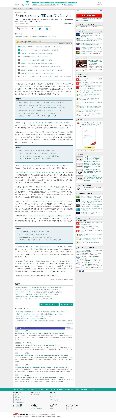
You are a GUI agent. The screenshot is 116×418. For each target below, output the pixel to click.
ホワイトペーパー (72, 406)
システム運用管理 (19, 402)
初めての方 (91, 389)
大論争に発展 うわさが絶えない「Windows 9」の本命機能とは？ (37, 53)
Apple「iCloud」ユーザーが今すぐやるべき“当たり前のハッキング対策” (39, 50)
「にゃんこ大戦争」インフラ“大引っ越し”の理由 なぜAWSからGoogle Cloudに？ (90, 124)
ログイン (16, 389)
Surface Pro (19, 36)
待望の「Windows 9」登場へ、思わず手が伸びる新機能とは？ (36, 150)
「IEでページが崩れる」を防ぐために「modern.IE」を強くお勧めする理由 (40, 240)
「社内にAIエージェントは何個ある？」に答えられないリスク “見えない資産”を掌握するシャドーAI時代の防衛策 (91, 201)
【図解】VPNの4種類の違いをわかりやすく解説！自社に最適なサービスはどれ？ (39, 314)
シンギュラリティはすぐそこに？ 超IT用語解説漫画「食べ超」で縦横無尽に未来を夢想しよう (92, 171)
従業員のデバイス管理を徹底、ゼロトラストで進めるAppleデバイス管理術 (39, 377)
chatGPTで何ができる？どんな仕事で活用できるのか (31, 318)
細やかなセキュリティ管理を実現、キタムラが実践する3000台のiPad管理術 (39, 333)
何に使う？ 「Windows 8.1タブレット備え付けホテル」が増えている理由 (40, 66)
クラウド (17, 394)
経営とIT (35, 406)
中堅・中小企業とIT (37, 408)
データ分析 (53, 396)
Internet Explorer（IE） (45, 36)
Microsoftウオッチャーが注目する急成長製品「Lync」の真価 (36, 60)
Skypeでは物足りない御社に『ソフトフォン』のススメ (40, 165)
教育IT (51, 408)
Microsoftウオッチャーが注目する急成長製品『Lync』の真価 (40, 172)
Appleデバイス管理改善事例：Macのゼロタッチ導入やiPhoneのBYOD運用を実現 (41, 355)
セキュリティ (36, 394)
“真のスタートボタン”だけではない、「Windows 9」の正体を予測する (39, 153)
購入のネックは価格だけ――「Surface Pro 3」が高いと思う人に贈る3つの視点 (41, 46)
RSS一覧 (70, 408)
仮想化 (16, 396)
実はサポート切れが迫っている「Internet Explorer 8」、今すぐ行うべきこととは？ (42, 70)
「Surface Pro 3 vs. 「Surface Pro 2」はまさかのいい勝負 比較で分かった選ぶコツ (42, 107)
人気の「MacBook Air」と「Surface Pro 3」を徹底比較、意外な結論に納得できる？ (42, 102)
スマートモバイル (66, 304)
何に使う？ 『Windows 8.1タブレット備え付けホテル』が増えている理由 (47, 201)
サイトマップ (84, 389)
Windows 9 (34, 36)
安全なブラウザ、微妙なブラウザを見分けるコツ (33, 234)
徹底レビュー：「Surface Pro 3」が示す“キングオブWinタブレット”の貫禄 (40, 105)
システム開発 (18, 406)
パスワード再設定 (30, 389)
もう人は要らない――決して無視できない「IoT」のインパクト (37, 73)
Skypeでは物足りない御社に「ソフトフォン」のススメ (34, 56)
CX (51, 397)
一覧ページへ (99, 181)
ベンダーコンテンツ (83, 31)
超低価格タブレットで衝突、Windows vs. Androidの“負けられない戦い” (39, 63)
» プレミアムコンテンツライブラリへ (86, 150)
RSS (77, 271)
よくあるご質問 (39, 389)
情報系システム (54, 399)
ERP (51, 394)
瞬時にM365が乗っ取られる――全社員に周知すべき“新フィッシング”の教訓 (95, 62)
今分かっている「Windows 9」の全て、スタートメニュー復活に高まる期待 (40, 156)
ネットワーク (18, 401)
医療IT (51, 406)
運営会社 (54, 416)
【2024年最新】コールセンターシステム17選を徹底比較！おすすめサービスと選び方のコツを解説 (44, 321)
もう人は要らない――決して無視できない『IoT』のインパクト (41, 246)
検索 (101, 10)
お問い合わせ (60, 389)
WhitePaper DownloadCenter (69, 328)
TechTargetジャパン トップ (49, 304)
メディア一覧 (16, 416)
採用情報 (59, 416)
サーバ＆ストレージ (20, 397)
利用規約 (77, 389)
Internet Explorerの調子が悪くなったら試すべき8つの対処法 (35, 237)
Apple (54, 36)
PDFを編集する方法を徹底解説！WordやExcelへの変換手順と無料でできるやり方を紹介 (41, 311)
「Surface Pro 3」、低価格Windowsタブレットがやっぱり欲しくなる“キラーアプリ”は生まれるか (45, 76)
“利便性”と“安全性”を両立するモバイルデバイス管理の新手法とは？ (37, 345)
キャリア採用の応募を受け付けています (87, 26)
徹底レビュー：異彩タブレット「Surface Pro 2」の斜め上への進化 (37, 116)
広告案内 (27, 416)
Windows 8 (26, 36)
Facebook (80, 271)
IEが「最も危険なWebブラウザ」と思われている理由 (34, 231)
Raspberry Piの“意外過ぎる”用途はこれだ (89, 242)
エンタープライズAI (55, 401)
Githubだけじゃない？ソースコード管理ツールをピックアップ (33, 316)
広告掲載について (69, 389)
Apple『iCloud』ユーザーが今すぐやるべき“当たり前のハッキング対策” (46, 122)
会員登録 (22, 389)
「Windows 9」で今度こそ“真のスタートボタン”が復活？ (35, 158)
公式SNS (22, 416)
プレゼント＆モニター (73, 410)
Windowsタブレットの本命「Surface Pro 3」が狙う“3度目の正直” (37, 113)
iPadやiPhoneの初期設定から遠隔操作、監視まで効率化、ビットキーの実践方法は (42, 367)
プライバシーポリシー (43, 416)
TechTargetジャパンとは (50, 389)
